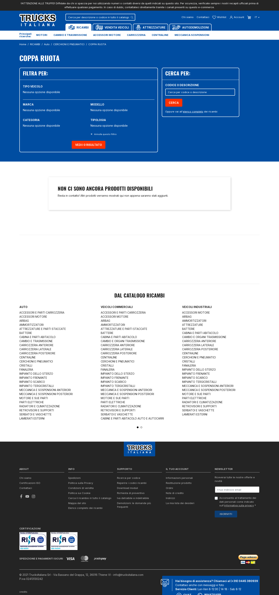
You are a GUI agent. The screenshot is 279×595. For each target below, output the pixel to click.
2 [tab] (141, 427)
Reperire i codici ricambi (131, 482)
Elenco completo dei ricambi (85, 507)
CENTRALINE (27, 357)
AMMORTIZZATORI (31, 324)
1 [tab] (138, 427)
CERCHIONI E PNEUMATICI (36, 361)
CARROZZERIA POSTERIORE (37, 353)
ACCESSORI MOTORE (33, 316)
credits (23, 591)
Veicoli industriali (197, 307)
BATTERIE (25, 333)
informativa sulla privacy (239, 505)
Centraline (160, 34)
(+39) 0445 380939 (244, 581)
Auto (23, 307)
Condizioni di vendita (81, 487)
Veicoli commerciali (117, 307)
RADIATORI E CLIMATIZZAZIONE (39, 406)
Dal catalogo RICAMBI (139, 295)
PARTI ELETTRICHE (31, 402)
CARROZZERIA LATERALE (35, 349)
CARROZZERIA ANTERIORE (36, 345)
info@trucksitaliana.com (128, 574)
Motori (41, 34)
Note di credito (175, 493)
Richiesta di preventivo (131, 493)
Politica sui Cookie (79, 493)
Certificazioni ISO (29, 482)
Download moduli (127, 487)
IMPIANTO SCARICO (32, 381)
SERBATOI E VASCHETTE (35, 414)
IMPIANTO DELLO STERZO (36, 373)
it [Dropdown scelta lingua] (257, 17)
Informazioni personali (179, 477)
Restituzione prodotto (179, 482)
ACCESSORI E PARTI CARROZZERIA (41, 312)
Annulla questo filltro (105, 134)
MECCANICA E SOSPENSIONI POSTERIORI (46, 394)
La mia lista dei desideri (180, 503)
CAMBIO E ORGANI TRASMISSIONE (123, 341)
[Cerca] (100, 17)
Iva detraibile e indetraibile (133, 498)
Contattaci (203, 17)
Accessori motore (107, 34)
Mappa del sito (77, 503)
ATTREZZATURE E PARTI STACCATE (42, 328)
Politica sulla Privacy (80, 482)
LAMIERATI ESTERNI (32, 418)
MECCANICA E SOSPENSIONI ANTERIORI (45, 390)
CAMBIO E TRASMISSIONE (36, 341)
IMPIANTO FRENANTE (33, 377)
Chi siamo (188, 17)
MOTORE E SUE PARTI (33, 398)
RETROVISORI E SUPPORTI (36, 410)
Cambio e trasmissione (70, 34)
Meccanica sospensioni (192, 34)
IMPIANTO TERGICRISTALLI (36, 385)
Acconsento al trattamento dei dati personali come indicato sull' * (237, 501)
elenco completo (193, 111)
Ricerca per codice (128, 477)
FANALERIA (26, 369)
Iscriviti (226, 513)
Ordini (169, 487)
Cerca (174, 102)
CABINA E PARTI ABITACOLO (37, 337)
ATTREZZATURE (192, 324)
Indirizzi (170, 498)
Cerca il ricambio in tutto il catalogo (89, 498)
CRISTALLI (25, 365)
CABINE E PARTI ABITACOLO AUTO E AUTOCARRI (132, 418)
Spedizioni (74, 477)
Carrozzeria (136, 34)
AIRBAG (24, 320)
